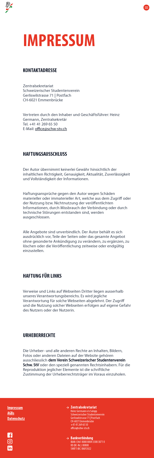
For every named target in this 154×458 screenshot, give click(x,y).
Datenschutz (16, 419)
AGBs (10, 413)
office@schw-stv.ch (51, 129)
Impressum (15, 408)
